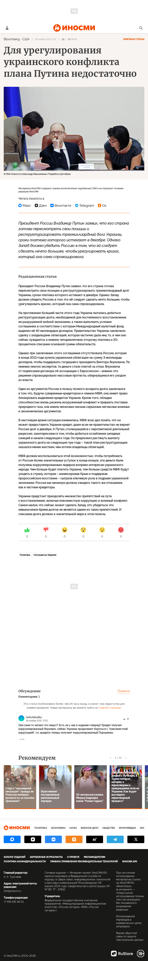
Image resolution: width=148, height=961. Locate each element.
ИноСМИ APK (129, 861)
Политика (25, 555)
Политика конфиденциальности (25, 861)
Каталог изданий (14, 857)
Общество (108, 828)
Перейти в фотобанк (59, 174)
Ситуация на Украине (44, 555)
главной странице (110, 707)
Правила (124, 691)
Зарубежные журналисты (46, 857)
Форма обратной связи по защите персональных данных (129, 936)
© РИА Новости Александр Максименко (25, 174)
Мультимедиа (127, 828)
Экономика (58, 828)
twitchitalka (34, 717)
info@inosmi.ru (12, 890)
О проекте (73, 857)
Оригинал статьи (133, 39)
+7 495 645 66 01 (14, 901)
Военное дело (89, 828)
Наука (73, 828)
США (25, 39)
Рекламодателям (94, 857)
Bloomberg (12, 39)
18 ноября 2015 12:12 (45, 39)
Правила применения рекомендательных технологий (84, 861)
